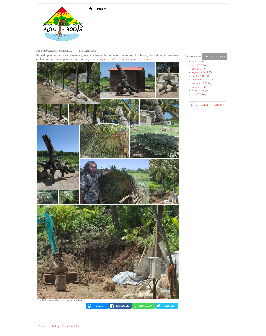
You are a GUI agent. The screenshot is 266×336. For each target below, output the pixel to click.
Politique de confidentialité (65, 326)
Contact (43, 326)
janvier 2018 (198, 87)
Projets (103, 8)
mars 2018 (197, 94)
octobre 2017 (198, 76)
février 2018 (198, 90)
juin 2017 (197, 61)
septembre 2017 (200, 72)
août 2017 (197, 68)
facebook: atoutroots (214, 56)
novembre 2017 (200, 79)
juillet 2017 (198, 65)
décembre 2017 (200, 83)
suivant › (206, 104)
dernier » (219, 104)
